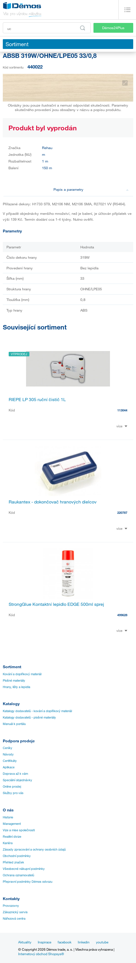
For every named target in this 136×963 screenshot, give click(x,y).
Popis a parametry (91, 189)
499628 (122, 615)
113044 (122, 410)
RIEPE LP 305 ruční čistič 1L (37, 399)
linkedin (84, 942)
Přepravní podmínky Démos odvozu (27, 882)
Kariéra (8, 843)
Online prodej (12, 786)
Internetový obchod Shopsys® (41, 954)
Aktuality (24, 942)
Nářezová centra (14, 918)
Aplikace (9, 767)
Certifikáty (10, 761)
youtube (102, 942)
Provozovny (11, 906)
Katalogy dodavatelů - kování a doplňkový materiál (37, 711)
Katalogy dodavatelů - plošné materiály (29, 717)
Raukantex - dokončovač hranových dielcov (53, 502)
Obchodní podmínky (17, 856)
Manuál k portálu (14, 724)
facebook (64, 942)
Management (12, 824)
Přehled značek (13, 862)
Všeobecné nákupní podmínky (24, 869)
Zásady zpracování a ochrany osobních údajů (34, 849)
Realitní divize (12, 837)
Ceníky (7, 748)
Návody (8, 754)
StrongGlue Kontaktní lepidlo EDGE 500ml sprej (56, 604)
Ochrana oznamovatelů (18, 875)
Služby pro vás (13, 793)
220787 (122, 512)
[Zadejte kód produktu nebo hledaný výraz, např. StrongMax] (46, 28)
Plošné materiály (14, 680)
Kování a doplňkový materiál (22, 674)
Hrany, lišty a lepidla (16, 687)
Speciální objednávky (17, 780)
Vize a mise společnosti (19, 830)
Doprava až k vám (15, 774)
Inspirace (44, 942)
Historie (8, 817)
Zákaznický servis (15, 912)
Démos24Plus (113, 27)
